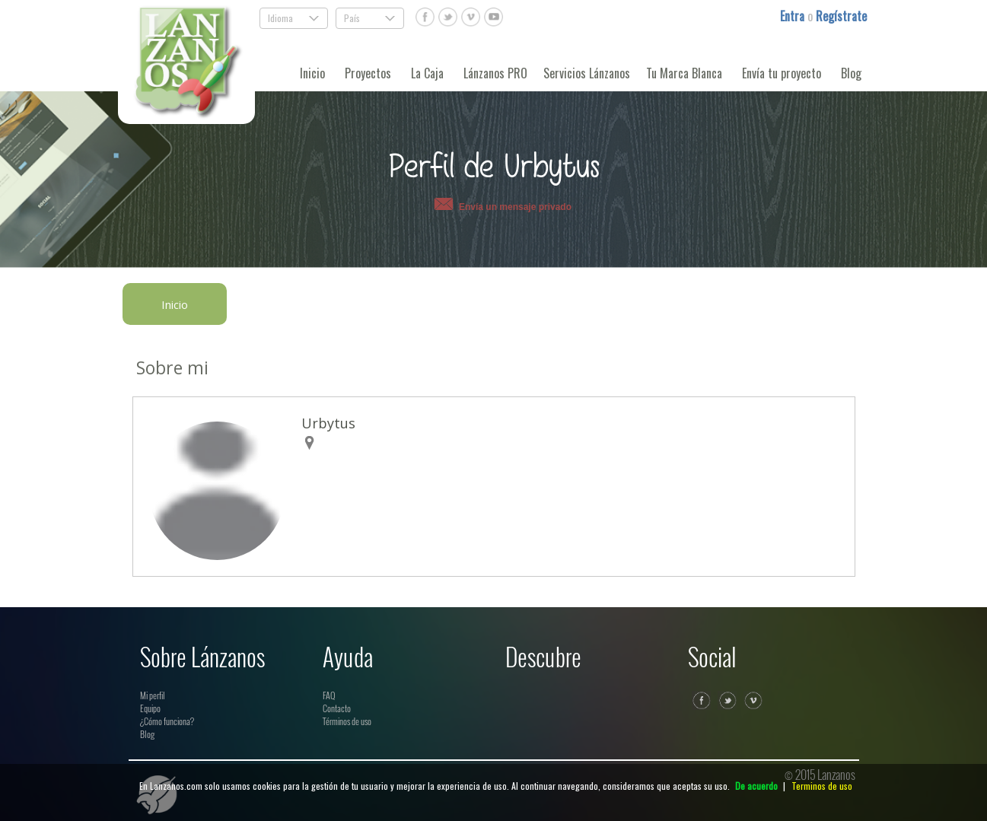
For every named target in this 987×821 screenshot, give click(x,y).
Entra (793, 16)
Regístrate (841, 16)
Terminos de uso (821, 785)
